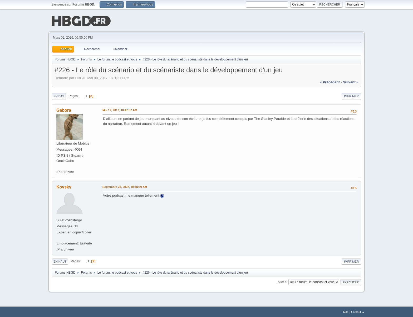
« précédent (330, 82)
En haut (59, 261)
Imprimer (351, 95)
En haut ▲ (358, 311)
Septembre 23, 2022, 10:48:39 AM (124, 186)
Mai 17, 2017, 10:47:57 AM (119, 109)
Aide (346, 311)
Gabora (63, 110)
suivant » (350, 82)
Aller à (282, 281)
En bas (58, 95)
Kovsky (63, 186)
